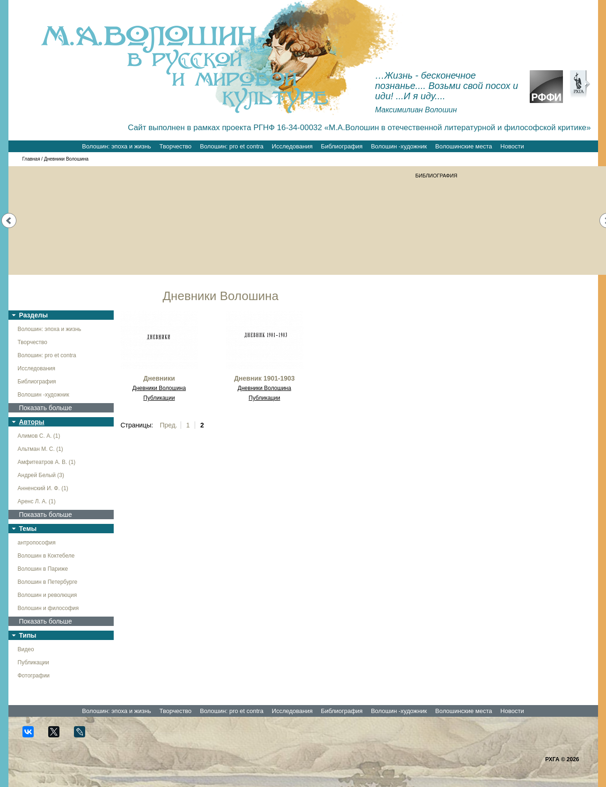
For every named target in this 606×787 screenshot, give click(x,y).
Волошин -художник (399, 146)
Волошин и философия (48, 608)
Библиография (342, 146)
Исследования (292, 146)
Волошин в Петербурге (48, 582)
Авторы (31, 422)
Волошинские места (463, 146)
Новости (512, 146)
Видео (26, 649)
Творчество (176, 146)
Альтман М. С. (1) (40, 449)
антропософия (37, 542)
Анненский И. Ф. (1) (43, 488)
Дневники (159, 378)
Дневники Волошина (159, 388)
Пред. (168, 425)
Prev (8, 220)
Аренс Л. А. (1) (37, 501)
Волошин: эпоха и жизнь (116, 146)
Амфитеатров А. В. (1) (47, 462)
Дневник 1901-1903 (264, 378)
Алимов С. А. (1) (39, 436)
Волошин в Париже (43, 569)
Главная (31, 159)
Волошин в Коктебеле (46, 555)
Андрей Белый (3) (41, 475)
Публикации (33, 662)
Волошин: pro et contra (231, 146)
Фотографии (34, 675)
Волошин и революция (47, 595)
